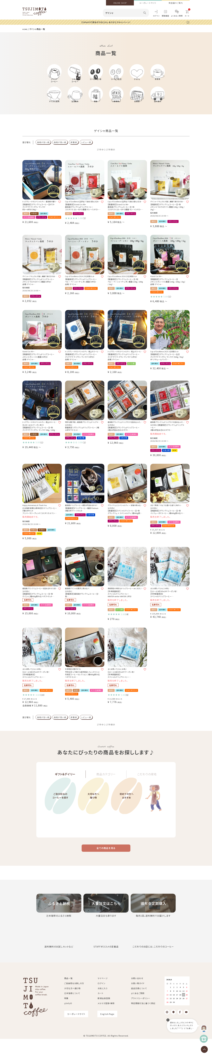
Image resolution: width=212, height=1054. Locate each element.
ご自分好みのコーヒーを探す (60, 816)
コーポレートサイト (147, 3)
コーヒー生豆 (116, 82)
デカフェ (137, 82)
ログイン (156, 16)
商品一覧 (68, 993)
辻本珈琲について (72, 1008)
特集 (66, 1013)
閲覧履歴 (165, 16)
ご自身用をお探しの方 (74, 998)
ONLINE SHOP (120, 3)
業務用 (116, 108)
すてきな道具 (54, 108)
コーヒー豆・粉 (96, 82)
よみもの (68, 1018)
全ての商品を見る (106, 862)
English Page (107, 1028)
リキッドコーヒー (75, 84)
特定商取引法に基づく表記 (143, 1018)
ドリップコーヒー (54, 84)
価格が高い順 (60, 149)
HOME (25, 29)
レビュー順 (86, 149)
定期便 (137, 108)
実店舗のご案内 (176, 3)
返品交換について (139, 1003)
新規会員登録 (104, 1013)
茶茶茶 (157, 82)
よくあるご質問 (177, 16)
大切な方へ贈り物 (93, 816)
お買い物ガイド (137, 998)
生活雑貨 (75, 108)
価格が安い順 (43, 149)
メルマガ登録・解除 (106, 1018)
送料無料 (157, 108)
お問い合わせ (137, 993)
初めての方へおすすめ (126, 816)
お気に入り (103, 1003)
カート (100, 1008)
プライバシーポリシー (140, 1013)
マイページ (103, 993)
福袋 (95, 108)
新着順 (74, 149)
